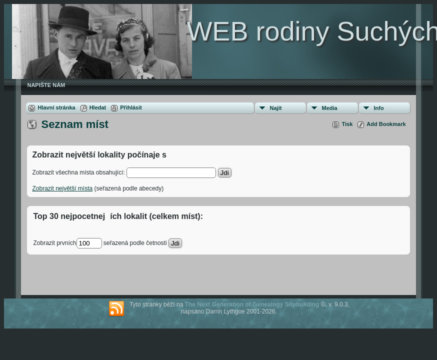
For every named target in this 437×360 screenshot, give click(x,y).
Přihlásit (131, 107)
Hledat (98, 107)
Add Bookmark (386, 124)
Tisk (347, 124)
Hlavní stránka (56, 107)
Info (379, 108)
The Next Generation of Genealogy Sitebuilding (252, 304)
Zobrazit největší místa (62, 188)
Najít (276, 108)
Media (330, 108)
